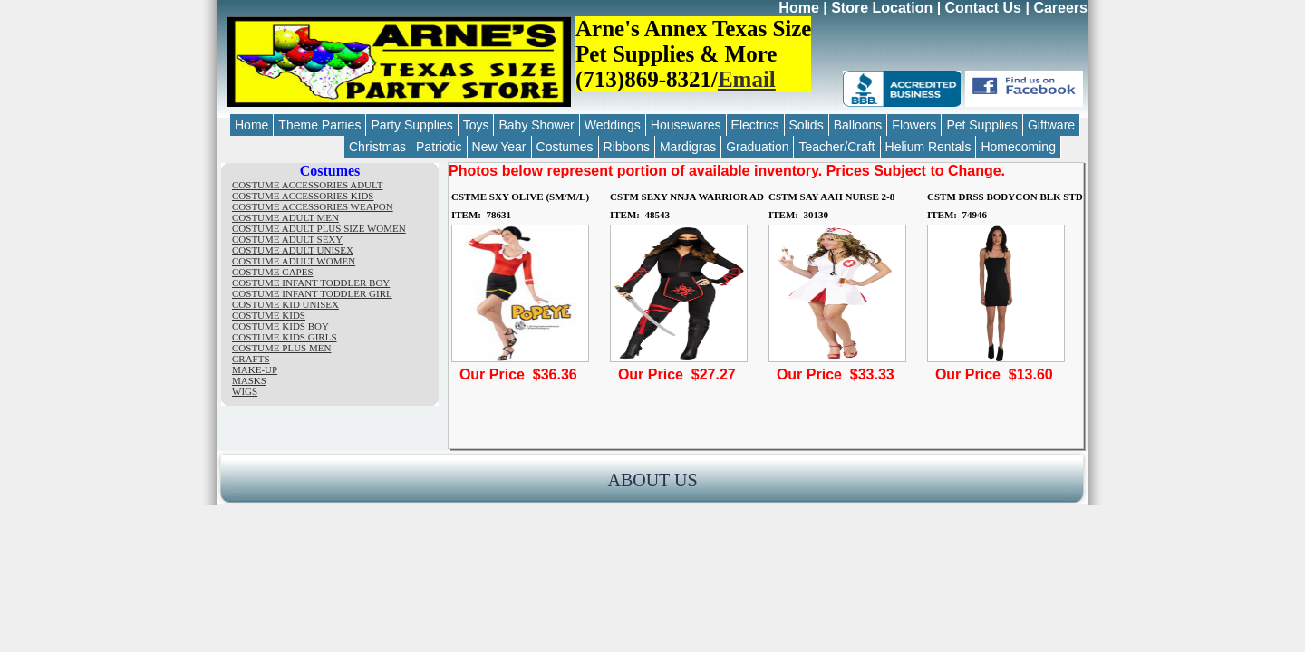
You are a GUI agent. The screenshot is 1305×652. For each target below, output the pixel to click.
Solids (806, 125)
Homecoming (1018, 146)
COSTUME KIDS (268, 315)
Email (747, 79)
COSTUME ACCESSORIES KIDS (302, 195)
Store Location (882, 7)
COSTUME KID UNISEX (285, 304)
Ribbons (627, 146)
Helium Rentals (928, 146)
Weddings (613, 125)
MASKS (249, 380)
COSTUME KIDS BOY (280, 326)
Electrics (755, 125)
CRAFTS (251, 358)
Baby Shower (536, 125)
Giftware (1051, 125)
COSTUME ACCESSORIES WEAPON (312, 206)
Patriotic (439, 146)
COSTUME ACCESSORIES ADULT (307, 184)
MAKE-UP (254, 369)
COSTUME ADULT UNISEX (292, 249)
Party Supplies (411, 125)
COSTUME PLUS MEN (281, 347)
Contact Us (983, 7)
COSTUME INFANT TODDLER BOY (311, 282)
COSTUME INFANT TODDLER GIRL (312, 293)
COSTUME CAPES (273, 271)
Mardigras (688, 146)
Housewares (686, 125)
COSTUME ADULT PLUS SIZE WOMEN (319, 228)
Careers (1060, 7)
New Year (499, 146)
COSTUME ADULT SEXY (287, 239)
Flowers (914, 125)
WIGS (244, 391)
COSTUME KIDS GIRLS (284, 336)
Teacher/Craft (836, 146)
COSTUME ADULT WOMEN (293, 260)
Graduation (757, 146)
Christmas (377, 146)
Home (798, 7)
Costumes (565, 146)
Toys (476, 125)
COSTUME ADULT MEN (285, 217)
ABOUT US (652, 480)
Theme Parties (319, 125)
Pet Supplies (982, 125)
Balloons (858, 125)
